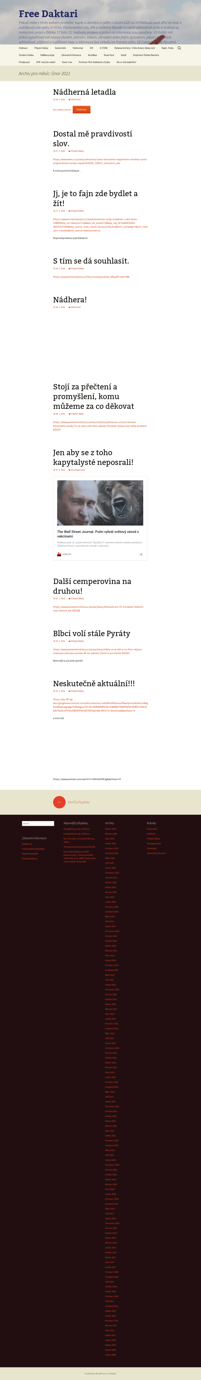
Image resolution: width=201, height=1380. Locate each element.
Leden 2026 (110, 843)
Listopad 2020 (111, 1145)
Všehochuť (78, 47)
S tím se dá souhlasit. (91, 261)
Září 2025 (109, 863)
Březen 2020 (111, 1184)
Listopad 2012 (111, 1306)
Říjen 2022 (110, 1033)
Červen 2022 (111, 1052)
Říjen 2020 (110, 1150)
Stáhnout (81, 109)
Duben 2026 (110, 828)
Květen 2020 (111, 1174)
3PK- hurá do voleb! (45, 62)
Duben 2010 (110, 1345)
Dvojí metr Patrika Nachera (146, 55)
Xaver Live (67, 62)
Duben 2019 (110, 1237)
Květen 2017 (111, 1252)
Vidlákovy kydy (47, 55)
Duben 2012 (110, 1310)
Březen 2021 (111, 1125)
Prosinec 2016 (111, 1272)
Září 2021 (109, 1096)
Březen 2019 (111, 1242)
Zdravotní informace (71, 55)
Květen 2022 (111, 1057)
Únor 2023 (109, 1013)
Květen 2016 (111, 1286)
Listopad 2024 (111, 911)
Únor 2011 (109, 1330)
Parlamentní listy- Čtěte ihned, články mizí (134, 47)
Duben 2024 (110, 945)
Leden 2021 (110, 1135)
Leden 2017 (110, 1267)
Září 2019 (109, 1213)
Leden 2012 (110, 1315)
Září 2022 (109, 1038)
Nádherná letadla (84, 92)
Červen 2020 (111, 1169)
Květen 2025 (111, 882)
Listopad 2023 (111, 970)
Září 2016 (109, 1281)
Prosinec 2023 (111, 965)
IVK (91, 47)
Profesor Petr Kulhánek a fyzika (94, 62)
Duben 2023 (110, 1004)
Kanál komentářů (30, 853)
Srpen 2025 (110, 867)
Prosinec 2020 (111, 1140)
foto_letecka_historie (62, 109)
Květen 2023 (111, 999)
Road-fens (109, 55)
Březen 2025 (111, 892)
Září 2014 (109, 1301)
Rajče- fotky (168, 47)
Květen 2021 (111, 1116)
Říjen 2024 (110, 916)
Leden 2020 (110, 1194)
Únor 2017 (109, 1262)
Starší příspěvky (71, 802)
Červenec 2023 (112, 989)
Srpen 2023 (110, 984)
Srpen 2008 (110, 1354)
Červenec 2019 (112, 1223)
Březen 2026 (111, 833)
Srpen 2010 (110, 1340)
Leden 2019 (110, 1247)
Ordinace (23, 47)
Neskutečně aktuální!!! (94, 683)
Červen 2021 (111, 1111)
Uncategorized (78, 469)
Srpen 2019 (110, 1218)
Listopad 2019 (111, 1203)
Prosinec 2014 (111, 1296)
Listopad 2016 (111, 1276)
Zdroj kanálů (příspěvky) (33, 848)
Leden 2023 (110, 1018)
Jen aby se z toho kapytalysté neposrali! (93, 457)
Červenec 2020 (112, 1164)
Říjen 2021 (110, 1091)
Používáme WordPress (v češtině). (100, 1373)
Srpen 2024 (110, 926)
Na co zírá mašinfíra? (126, 62)
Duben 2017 (110, 1257)
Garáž (123, 55)
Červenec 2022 (112, 1048)
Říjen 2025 (110, 858)
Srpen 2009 (110, 1349)
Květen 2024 (111, 940)
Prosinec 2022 (111, 1023)
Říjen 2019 (110, 1208)
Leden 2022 (110, 1077)
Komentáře (60, 47)
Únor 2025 (109, 897)
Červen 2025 (111, 877)
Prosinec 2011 (111, 1320)
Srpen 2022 (110, 1043)
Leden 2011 (110, 1335)
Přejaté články (41, 47)
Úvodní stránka (26, 55)
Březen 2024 (111, 950)
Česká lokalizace (30, 858)
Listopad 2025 (111, 853)
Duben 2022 (110, 1062)
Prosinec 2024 (111, 906)
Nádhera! (70, 300)
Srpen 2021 (110, 1101)
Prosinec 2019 (111, 1198)
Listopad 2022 (111, 1028)
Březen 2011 (111, 1325)
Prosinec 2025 (111, 848)
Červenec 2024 (112, 931)
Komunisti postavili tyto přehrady (79, 846)
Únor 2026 (109, 838)
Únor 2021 (109, 1130)
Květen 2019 (111, 1233)
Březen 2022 (111, 1067)
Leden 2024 (110, 960)
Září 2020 (109, 1155)
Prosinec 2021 (111, 1082)
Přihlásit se (27, 844)
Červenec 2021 (112, 1106)
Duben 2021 (110, 1121)
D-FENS (104, 47)
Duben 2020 (110, 1179)
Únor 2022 (109, 1072)
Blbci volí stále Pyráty (91, 633)
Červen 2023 (111, 994)
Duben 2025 (110, 887)
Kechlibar (92, 55)
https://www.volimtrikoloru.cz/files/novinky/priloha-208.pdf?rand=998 (91, 276)
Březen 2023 (111, 1009)
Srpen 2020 (110, 1160)
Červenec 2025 (112, 872)
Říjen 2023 (110, 975)
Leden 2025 (110, 901)
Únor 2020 (109, 1189)
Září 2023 (109, 979)
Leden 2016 (110, 1291)
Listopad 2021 (111, 1086)
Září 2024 (109, 921)
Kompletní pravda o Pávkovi (77, 828)
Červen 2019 (111, 1228)
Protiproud (24, 62)
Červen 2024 (111, 936)
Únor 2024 (109, 955)
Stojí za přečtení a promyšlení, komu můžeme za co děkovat (93, 396)
